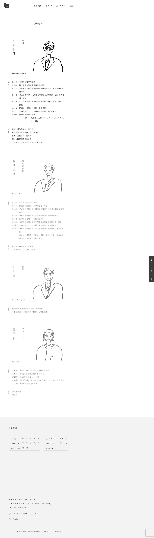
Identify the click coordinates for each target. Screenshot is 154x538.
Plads (15, 519)
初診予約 (37, 6)
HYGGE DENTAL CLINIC (26, 513)
